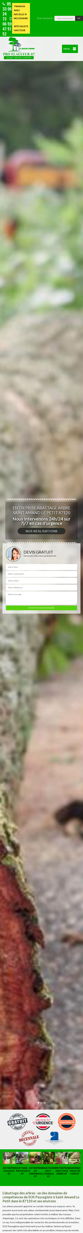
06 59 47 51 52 (7, 27)
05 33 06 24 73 (7, 11)
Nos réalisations (42, 531)
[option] (41, 616)
